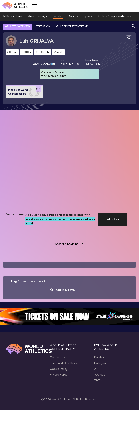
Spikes (88, 16)
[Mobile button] (34, 5)
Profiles (58, 16)
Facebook (100, 357)
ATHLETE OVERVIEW (17, 26)
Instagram (100, 363)
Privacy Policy (58, 374)
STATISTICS (43, 26)
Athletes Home (12, 16)
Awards (73, 16)
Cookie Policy (58, 369)
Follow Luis (112, 219)
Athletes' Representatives (114, 16)
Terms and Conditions (64, 363)
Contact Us (57, 357)
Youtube (99, 374)
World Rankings (37, 16)
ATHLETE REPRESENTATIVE (71, 26)
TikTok (98, 380)
